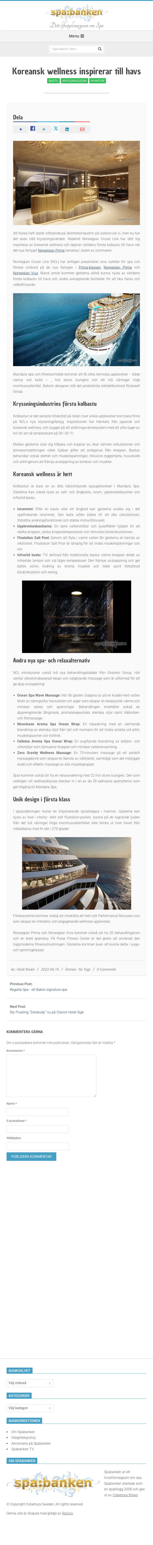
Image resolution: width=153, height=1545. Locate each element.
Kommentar (16, 1050)
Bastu (53, 81)
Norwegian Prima (51, 250)
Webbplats (14, 1138)
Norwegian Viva (25, 273)
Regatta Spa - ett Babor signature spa (38, 990)
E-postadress (16, 1121)
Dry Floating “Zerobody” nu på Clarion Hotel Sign (47, 1012)
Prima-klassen (90, 267)
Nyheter (97, 81)
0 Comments (106, 969)
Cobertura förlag (125, 1495)
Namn (12, 1103)
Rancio (67, 1513)
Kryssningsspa (74, 81)
